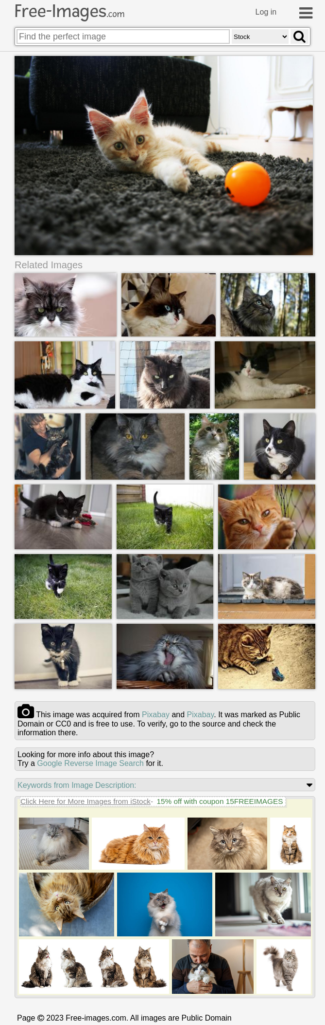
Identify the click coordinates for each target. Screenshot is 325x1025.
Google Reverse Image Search (90, 763)
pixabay (156, 714)
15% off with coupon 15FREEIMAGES (219, 801)
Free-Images (69, 11)
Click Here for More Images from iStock (85, 801)
